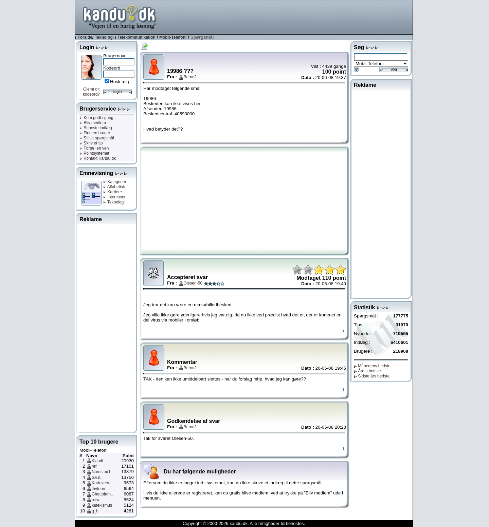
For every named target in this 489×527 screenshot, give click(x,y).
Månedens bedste (372, 366)
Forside (84, 37)
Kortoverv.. (101, 483)
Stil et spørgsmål (96, 138)
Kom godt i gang (96, 117)
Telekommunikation (136, 37)
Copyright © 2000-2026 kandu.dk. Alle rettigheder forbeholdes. (244, 523)
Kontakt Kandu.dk (97, 158)
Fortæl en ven (94, 148)
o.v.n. (96, 477)
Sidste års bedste (372, 376)
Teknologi (104, 37)
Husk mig (119, 81)
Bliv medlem (92, 122)
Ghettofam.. (102, 494)
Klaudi (97, 460)
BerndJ (190, 77)
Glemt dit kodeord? (91, 92)
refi (94, 466)
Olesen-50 (193, 283)
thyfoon (98, 488)
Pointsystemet (94, 153)
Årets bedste (367, 371)
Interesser (114, 197)
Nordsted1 (101, 471)
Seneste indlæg (95, 127)
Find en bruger (94, 133)
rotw (95, 499)
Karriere (112, 192)
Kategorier (114, 181)
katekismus (102, 505)
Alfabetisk (114, 186)
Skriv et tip (91, 143)
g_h (95, 511)
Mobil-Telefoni (172, 37)
